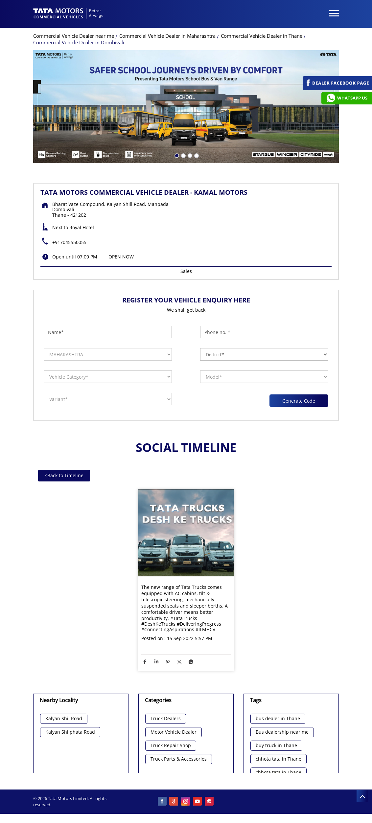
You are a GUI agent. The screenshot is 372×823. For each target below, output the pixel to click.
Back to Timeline (64, 475)
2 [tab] (182, 155)
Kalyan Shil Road (63, 719)
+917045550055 (69, 242)
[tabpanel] (186, 106)
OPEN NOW (121, 257)
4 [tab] (196, 155)
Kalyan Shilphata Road (70, 732)
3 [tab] (189, 155)
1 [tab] (176, 155)
